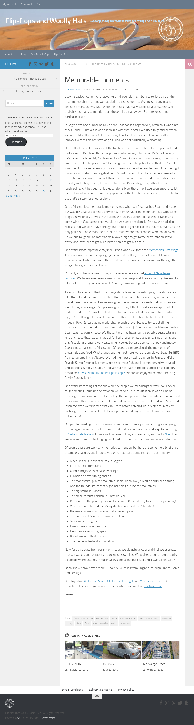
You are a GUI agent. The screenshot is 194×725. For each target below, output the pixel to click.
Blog (23, 54)
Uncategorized (122, 64)
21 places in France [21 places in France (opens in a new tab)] (153, 581)
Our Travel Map (40, 54)
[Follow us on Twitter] (46, 64)
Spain (79, 623)
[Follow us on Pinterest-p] (41, 64)
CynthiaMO (74, 89)
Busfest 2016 (73, 663)
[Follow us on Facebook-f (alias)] (30, 64)
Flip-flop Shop (62, 54)
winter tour (125, 623)
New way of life (76, 64)
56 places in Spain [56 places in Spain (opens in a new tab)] (94, 581)
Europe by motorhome (83, 618)
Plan (93, 64)
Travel (104, 64)
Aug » (17, 195)
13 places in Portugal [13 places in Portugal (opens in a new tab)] (121, 581)
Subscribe (16, 142)
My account (9, 4)
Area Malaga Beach (153, 663)
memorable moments (149, 618)
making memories (128, 618)
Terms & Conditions (71, 689)
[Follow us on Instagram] (35, 64)
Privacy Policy (126, 689)
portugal (69, 623)
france (114, 618)
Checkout (26, 4)
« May (8, 195)
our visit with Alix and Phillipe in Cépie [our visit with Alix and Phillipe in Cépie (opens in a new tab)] (102, 373)
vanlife (114, 623)
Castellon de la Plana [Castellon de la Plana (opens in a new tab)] (81, 434)
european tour (102, 618)
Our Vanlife (110, 663)
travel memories (100, 623)
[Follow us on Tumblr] (52, 64)
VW (145, 64)
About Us (10, 54)
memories (166, 618)
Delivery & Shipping (100, 689)
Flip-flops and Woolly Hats (46, 20)
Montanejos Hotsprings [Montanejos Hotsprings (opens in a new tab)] (164, 250)
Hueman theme (47, 717)
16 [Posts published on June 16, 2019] (50, 180)
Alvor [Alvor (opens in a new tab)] (169, 434)
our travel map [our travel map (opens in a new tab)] (153, 586)
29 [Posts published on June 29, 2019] (43, 191)
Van (138, 64)
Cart (39, 4)
